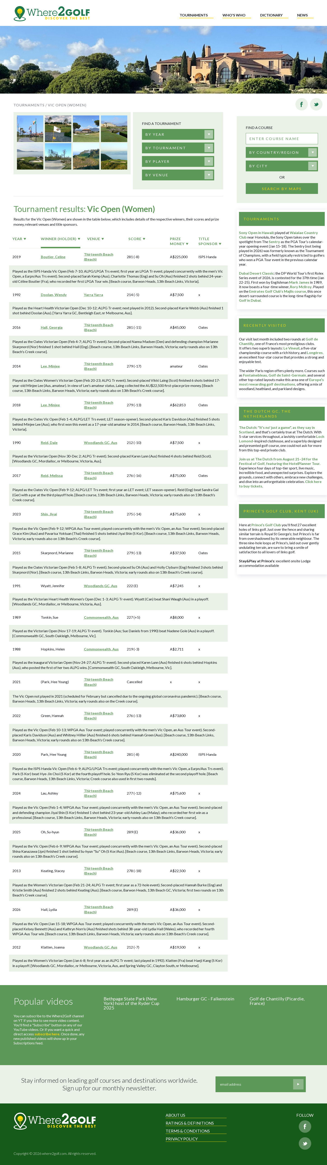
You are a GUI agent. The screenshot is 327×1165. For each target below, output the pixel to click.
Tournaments (194, 15)
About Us (175, 1115)
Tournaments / (30, 105)
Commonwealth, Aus (101, 617)
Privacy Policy (182, 1138)
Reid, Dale (49, 442)
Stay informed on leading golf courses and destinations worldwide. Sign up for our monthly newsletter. (109, 1084)
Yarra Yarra (93, 294)
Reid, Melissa (52, 475)
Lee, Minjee (50, 366)
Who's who (234, 15)
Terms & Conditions (188, 1130)
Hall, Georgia (52, 327)
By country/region (274, 152)
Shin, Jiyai (49, 514)
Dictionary (271, 15)
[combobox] (178, 134)
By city (258, 166)
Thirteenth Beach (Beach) (98, 256)
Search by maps (282, 188)
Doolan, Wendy (54, 294)
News (302, 15)
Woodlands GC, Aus (100, 442)
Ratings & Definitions (190, 1123)
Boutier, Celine (53, 257)
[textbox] (155, 134)
